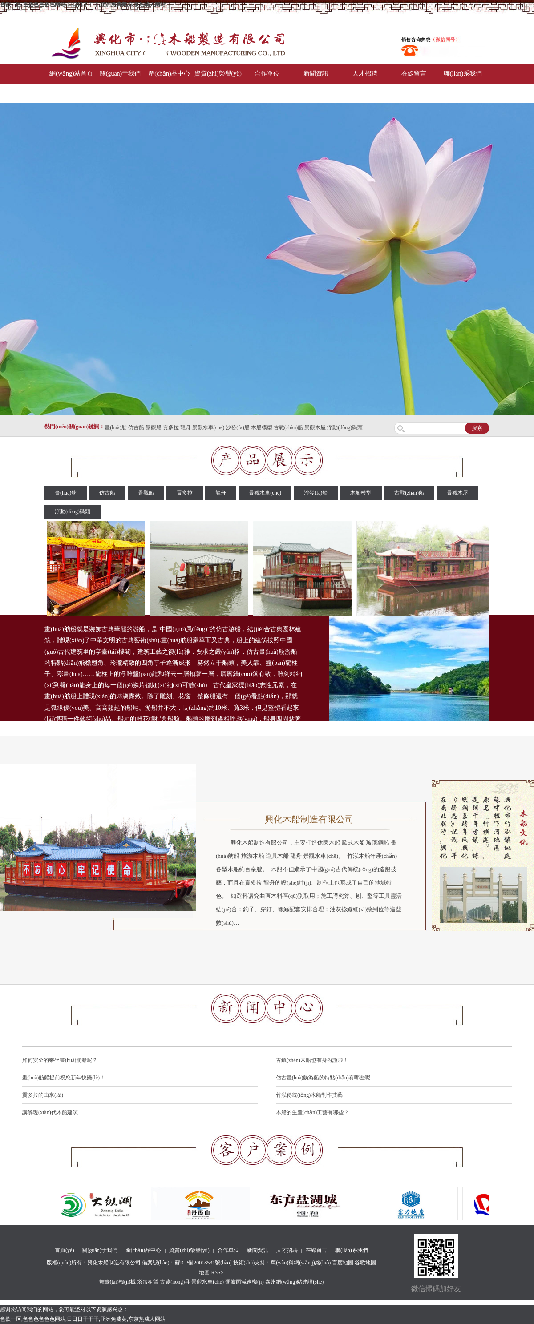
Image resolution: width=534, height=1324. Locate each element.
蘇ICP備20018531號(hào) (203, 1263)
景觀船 (154, 427)
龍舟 (185, 427)
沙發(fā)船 (237, 427)
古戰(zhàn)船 (288, 427)
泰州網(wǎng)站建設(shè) (294, 1282)
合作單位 (267, 73)
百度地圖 (342, 1263)
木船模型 (261, 427)
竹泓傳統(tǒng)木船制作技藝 (309, 1095)
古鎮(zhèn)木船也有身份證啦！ (312, 1060)
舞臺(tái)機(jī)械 (117, 1282)
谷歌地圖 (365, 1263)
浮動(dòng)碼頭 (345, 427)
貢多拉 (171, 427)
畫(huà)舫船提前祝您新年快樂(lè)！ (63, 1077)
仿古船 (136, 427)
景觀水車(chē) (208, 427)
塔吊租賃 (147, 1282)
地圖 (204, 1272)
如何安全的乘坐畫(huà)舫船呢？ (59, 1060)
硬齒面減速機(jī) (244, 1282)
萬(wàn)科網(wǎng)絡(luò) (301, 1263)
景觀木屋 (315, 427)
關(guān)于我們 (120, 73)
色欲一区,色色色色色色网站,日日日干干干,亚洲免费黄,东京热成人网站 (83, 4)
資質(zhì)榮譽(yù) (218, 73)
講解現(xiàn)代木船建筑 (50, 1112)
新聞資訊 (315, 73)
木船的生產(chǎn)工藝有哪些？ (312, 1112)
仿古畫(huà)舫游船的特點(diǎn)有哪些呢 (323, 1077)
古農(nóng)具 (175, 1282)
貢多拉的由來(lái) (42, 1095)
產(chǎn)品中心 (169, 73)
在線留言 (413, 73)
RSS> (217, 1272)
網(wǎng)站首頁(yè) (71, 83)
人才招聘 (364, 73)
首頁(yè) (64, 1250)
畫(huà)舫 (115, 427)
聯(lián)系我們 (463, 73)
